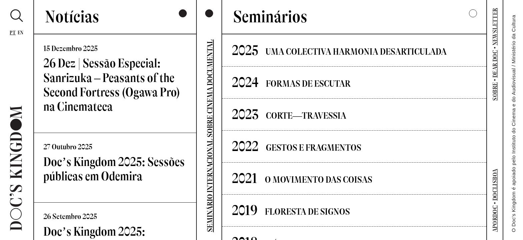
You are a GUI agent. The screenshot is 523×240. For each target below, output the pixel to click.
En (21, 33)
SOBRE (495, 91)
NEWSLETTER (495, 27)
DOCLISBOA (495, 185)
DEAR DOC (495, 64)
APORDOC (495, 218)
